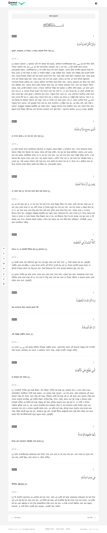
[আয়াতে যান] (4, 269)
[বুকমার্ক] (4, 254)
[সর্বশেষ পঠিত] (4, 264)
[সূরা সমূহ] (4, 249)
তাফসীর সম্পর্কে (49, 529)
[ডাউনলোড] (4, 279)
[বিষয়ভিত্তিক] (4, 274)
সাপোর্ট (68, 529)
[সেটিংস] (4, 284)
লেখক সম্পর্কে (60, 529)
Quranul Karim (17, 529)
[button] (17, 59)
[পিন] (4, 259)
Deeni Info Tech (94, 529)
